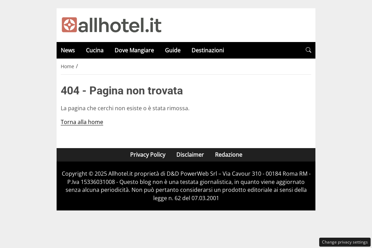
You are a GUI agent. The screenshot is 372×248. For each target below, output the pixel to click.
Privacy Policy (147, 154)
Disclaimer (190, 154)
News (68, 50)
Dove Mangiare (134, 50)
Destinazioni (208, 50)
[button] (308, 50)
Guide (172, 50)
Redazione (228, 154)
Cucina (95, 50)
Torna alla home (82, 122)
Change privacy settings (345, 242)
